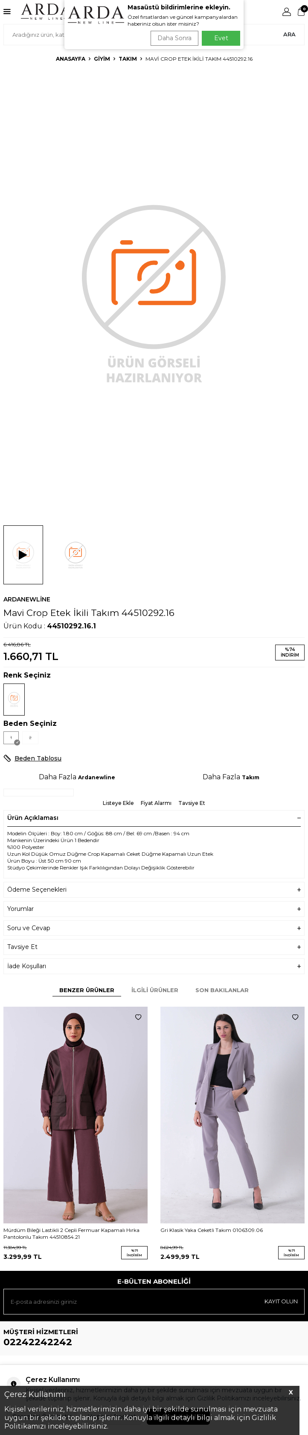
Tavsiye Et (191, 803)
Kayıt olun (281, 1301)
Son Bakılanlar (222, 990)
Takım (128, 59)
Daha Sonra (174, 38)
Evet (221, 38)
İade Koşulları (154, 966)
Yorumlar (154, 909)
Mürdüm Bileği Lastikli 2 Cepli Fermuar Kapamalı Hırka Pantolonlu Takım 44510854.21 (71, 1233)
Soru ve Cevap (154, 928)
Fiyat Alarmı (156, 803)
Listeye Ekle (118, 803)
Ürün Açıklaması (154, 818)
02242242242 (37, 1342)
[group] (154, 292)
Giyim (102, 59)
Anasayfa (70, 59)
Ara (289, 34)
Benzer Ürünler (86, 990)
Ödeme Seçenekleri (154, 890)
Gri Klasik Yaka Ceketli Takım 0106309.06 (211, 1230)
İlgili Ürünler (154, 990)
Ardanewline (26, 599)
